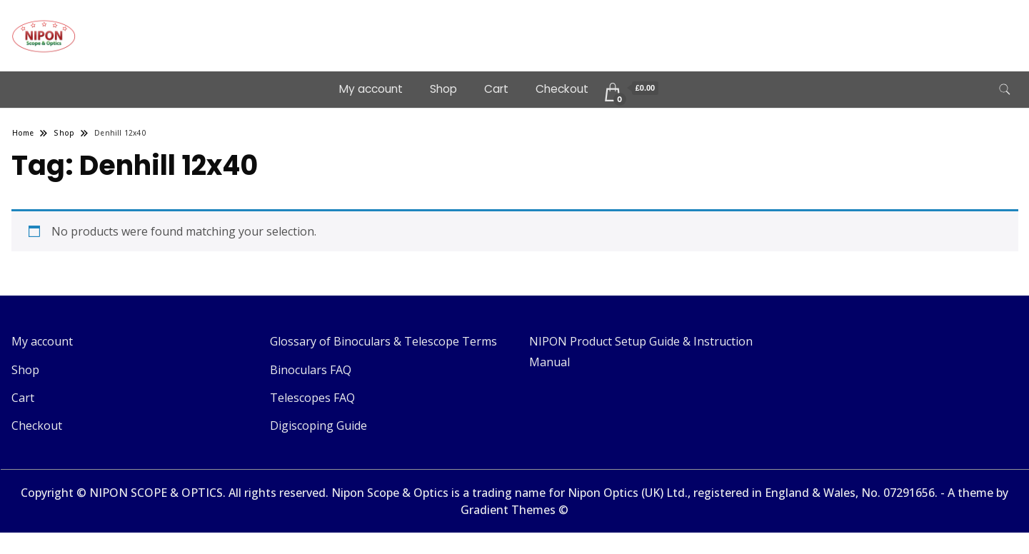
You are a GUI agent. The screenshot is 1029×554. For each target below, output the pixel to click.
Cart (496, 88)
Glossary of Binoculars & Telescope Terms (383, 341)
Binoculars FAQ (310, 370)
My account (371, 88)
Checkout (562, 88)
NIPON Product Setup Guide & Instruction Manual (641, 351)
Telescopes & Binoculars (196, 26)
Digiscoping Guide (318, 425)
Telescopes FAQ (312, 398)
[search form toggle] (1005, 89)
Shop (443, 88)
